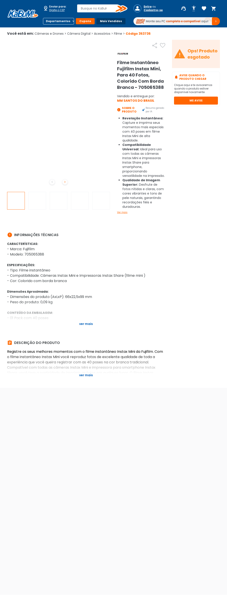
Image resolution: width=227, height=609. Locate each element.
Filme (119, 33)
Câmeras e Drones (50, 33)
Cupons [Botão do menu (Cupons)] (85, 21)
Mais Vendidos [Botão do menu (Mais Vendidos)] (111, 21)
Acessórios (103, 33)
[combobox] (99, 8)
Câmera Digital (80, 33)
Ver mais (122, 212)
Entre (148, 6)
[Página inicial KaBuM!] (23, 14)
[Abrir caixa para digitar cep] (57, 8)
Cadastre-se (153, 10)
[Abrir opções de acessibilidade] (194, 9)
